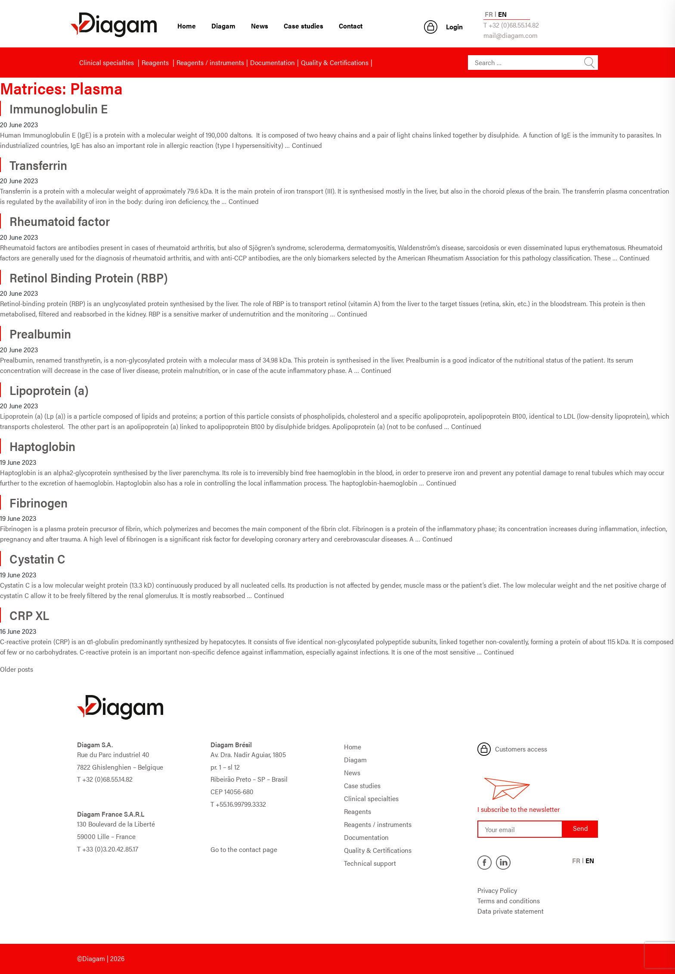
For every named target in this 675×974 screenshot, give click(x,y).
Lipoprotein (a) (49, 389)
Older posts (16, 669)
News (259, 26)
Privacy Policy (497, 890)
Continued (307, 145)
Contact (350, 26)
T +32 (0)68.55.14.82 (511, 25)
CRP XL (29, 614)
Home (186, 26)
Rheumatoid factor (59, 220)
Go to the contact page (244, 849)
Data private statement (510, 911)
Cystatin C (37, 558)
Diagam (223, 26)
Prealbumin (40, 333)
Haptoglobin (42, 445)
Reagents (156, 62)
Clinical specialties (107, 62)
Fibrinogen (38, 502)
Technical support (370, 863)
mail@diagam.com (510, 35)
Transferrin (38, 164)
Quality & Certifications (334, 62)
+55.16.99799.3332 (241, 804)
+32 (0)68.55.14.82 (107, 779)
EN (502, 14)
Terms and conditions (508, 900)
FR (489, 14)
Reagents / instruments (210, 62)
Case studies (303, 26)
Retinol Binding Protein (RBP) (88, 277)
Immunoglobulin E (58, 108)
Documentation (272, 62)
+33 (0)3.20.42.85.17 (110, 849)
